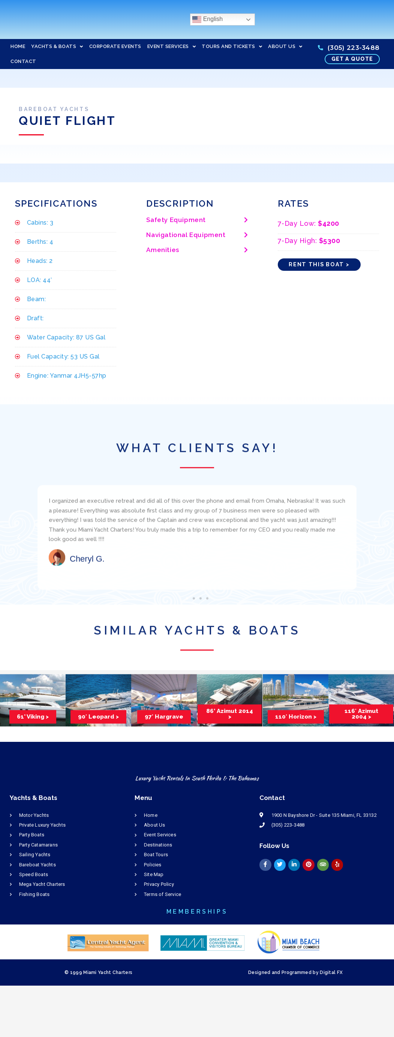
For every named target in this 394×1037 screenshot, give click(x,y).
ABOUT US (285, 47)
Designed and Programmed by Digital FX (295, 972)
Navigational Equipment (185, 235)
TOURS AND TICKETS (232, 47)
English (207, 19)
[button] (196, 220)
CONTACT (23, 61)
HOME (17, 46)
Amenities (162, 250)
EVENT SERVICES (171, 47)
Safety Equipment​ (176, 220)
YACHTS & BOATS (57, 47)
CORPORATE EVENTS (115, 46)
